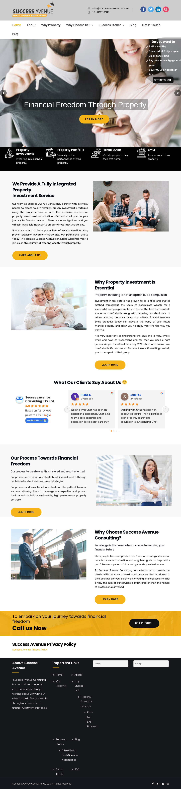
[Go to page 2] (116, 430)
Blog (133, 25)
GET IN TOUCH (162, 80)
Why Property (51, 25)
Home (16, 25)
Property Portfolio (70, 168)
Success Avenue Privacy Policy (29, 649)
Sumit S (135, 394)
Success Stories (110, 25)
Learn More (94, 119)
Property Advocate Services (86, 701)
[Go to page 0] (111, 431)
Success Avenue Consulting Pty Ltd (39, 399)
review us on (36, 420)
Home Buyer (112, 164)
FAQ (15, 34)
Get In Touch (151, 25)
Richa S (86, 394)
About (31, 25)
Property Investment (25, 170)
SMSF (152, 164)
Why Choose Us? (78, 25)
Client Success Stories (73, 755)
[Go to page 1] (113, 431)
